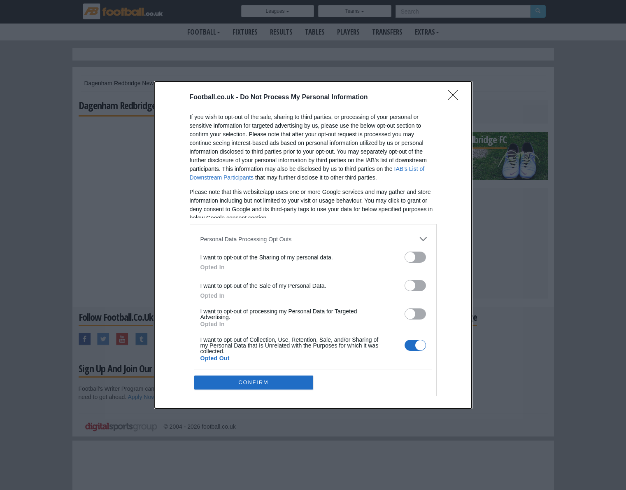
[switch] (415, 257)
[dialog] (313, 245)
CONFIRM (253, 383)
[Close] (455, 97)
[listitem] (313, 239)
